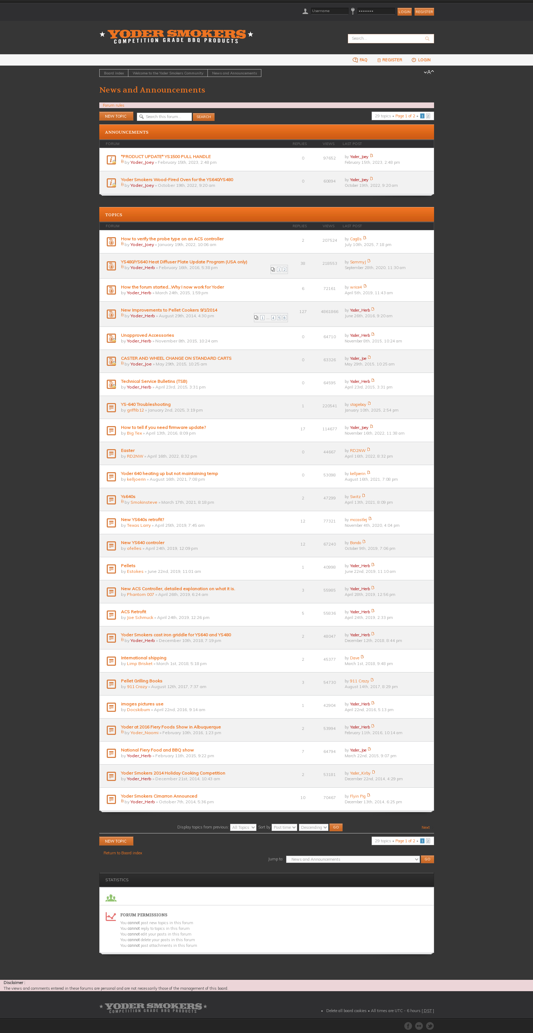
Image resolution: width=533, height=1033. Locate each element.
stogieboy (358, 404)
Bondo (355, 542)
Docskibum (138, 709)
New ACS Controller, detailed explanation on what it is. (178, 588)
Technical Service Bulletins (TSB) (154, 381)
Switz (355, 496)
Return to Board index (123, 852)
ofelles (134, 548)
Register (424, 12)
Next (426, 827)
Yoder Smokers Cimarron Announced (159, 796)
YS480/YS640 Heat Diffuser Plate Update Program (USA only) (184, 261)
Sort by (277, 827)
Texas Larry (139, 525)
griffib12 (135, 410)
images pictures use (142, 704)
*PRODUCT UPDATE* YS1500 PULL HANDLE (166, 156)
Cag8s (356, 238)
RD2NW (135, 456)
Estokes (135, 571)
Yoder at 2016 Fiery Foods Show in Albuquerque (171, 727)
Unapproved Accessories (147, 335)
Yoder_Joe (141, 364)
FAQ (359, 59)
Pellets (128, 565)
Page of (405, 115)
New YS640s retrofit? (142, 519)
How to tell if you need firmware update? (163, 427)
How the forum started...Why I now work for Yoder (172, 287)
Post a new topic (116, 116)
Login (421, 59)
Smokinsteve (144, 502)
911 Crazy (137, 686)
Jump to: (275, 858)
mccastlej (358, 519)
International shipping (143, 657)
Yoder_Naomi (145, 732)
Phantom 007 (140, 594)
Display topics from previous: (216, 827)
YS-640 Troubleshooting (146, 404)
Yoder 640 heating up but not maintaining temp (169, 473)
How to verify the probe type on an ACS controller (172, 238)
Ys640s (128, 496)
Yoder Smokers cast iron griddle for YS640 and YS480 (176, 634)
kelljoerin (136, 479)
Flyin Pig (358, 796)
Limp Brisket (139, 663)
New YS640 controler (142, 542)
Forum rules (113, 105)
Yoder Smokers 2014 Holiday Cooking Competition (173, 773)
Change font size (429, 72)
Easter (127, 450)
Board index (114, 73)
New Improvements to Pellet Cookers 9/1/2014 (169, 310)
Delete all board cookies (346, 1010)
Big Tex (134, 433)
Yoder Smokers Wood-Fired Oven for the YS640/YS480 (177, 179)
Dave (354, 657)
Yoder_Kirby (360, 773)
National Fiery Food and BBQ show (157, 750)
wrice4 (356, 287)
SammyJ (358, 261)
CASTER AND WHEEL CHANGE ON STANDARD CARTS (176, 358)
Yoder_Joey (142, 162)
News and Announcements (234, 73)
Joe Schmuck (140, 617)
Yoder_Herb (143, 267)
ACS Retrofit (133, 611)
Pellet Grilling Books (141, 680)
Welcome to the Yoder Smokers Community (168, 73)
